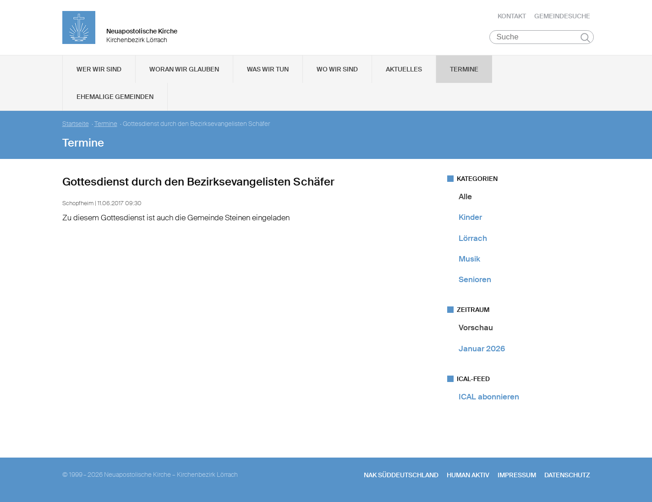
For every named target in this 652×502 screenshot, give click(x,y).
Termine (464, 69)
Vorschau (476, 327)
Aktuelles (404, 69)
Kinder (470, 217)
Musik (469, 259)
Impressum (517, 475)
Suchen (585, 37)
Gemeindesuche (562, 16)
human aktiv (468, 475)
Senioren (475, 279)
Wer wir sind (99, 69)
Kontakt (512, 16)
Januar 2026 (482, 349)
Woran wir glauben (184, 69)
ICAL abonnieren (489, 397)
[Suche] (541, 37)
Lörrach (473, 238)
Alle (465, 196)
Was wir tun (268, 69)
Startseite (75, 124)
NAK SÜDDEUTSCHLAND (401, 475)
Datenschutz (567, 475)
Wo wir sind (337, 69)
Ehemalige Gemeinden (115, 97)
